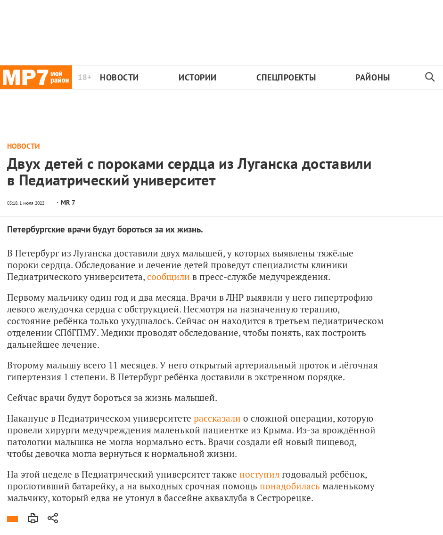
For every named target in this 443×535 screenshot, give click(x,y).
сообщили (168, 276)
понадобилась (290, 486)
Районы (372, 77)
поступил (259, 474)
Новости (119, 77)
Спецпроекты (286, 77)
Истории (198, 77)
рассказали (217, 418)
